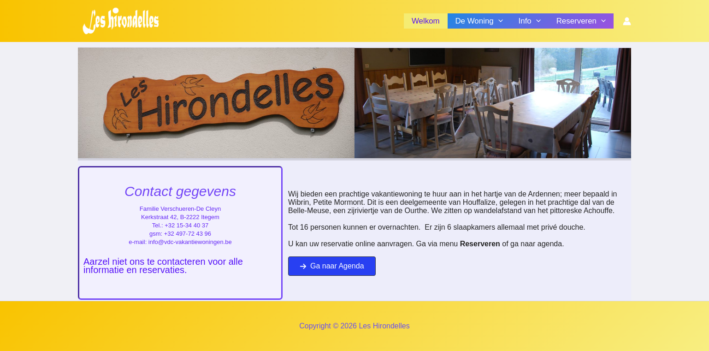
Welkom (426, 21)
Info (530, 21)
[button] (332, 266)
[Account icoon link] (627, 21)
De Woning (478, 21)
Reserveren (581, 21)
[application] (498, 21)
